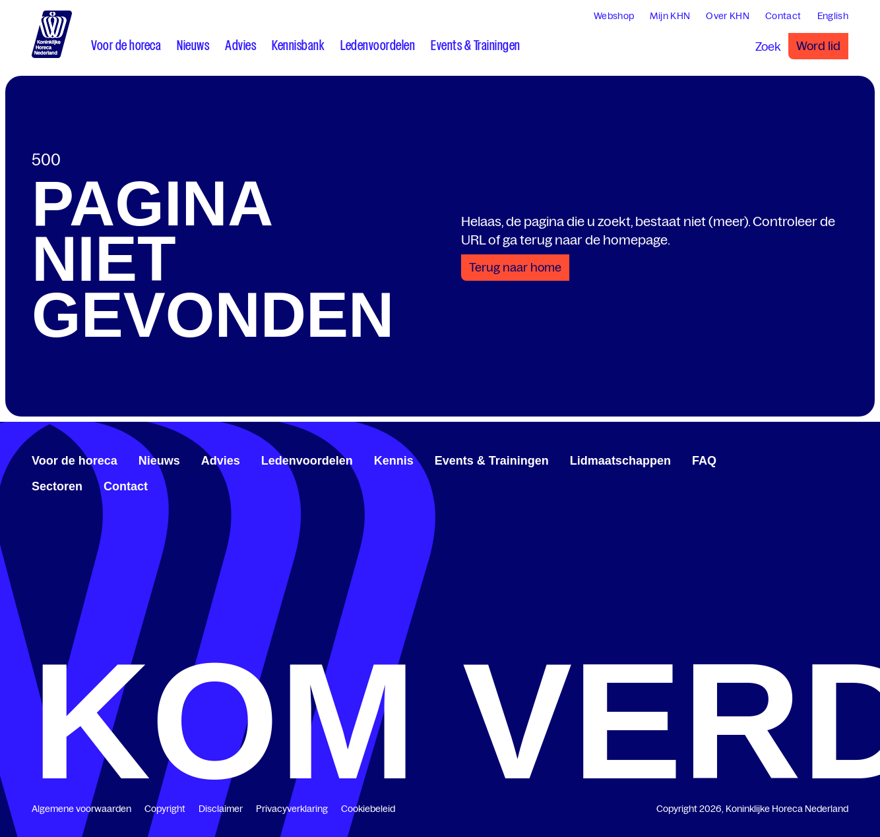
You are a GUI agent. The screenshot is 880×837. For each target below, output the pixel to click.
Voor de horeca (74, 460)
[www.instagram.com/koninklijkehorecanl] (843, 458)
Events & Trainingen (492, 460)
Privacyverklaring (292, 809)
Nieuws (159, 460)
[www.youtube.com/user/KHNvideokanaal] (832, 458)
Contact (126, 486)
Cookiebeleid (368, 809)
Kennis (394, 460)
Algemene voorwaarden (81, 809)
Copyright (164, 809)
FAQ (704, 460)
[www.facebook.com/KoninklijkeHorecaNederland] (801, 458)
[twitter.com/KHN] (822, 458)
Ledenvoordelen (307, 460)
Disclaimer (221, 809)
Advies (220, 460)
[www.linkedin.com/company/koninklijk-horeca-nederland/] (811, 458)
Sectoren (57, 486)
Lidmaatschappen (620, 460)
